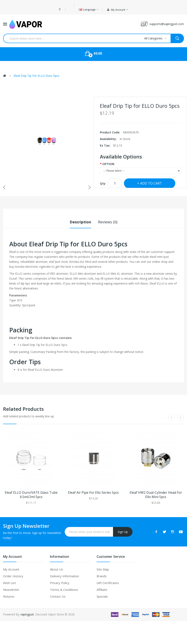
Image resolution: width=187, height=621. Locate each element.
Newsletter (11, 590)
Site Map (103, 569)
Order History (13, 576)
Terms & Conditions (64, 590)
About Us (56, 569)
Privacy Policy (59, 583)
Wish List (9, 583)
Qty (102, 183)
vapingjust (27, 614)
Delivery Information (64, 576)
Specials (102, 596)
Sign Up (123, 532)
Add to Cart (151, 183)
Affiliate (102, 590)
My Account (11, 569)
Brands (102, 576)
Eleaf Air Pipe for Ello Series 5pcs (93, 492)
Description (80, 221)
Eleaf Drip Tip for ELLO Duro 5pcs (36, 76)
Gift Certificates (108, 583)
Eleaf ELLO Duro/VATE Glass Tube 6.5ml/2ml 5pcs (31, 494)
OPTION (108, 164)
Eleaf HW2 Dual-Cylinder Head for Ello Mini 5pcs (156, 494)
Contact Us (58, 596)
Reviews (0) (107, 221)
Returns (8, 596)
